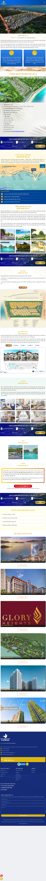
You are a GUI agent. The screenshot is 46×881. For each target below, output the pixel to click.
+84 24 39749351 (5, 750)
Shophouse (18, 777)
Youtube (33, 772)
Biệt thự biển (18, 776)
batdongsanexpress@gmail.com (8, 752)
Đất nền (17, 779)
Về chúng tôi (2, 770)
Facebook (33, 770)
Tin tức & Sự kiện (3, 772)
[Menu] (44, 2)
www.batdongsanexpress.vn (8, 754)
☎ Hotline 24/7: (23, 486)
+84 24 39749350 (5, 748)
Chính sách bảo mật (39, 819)
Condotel (18, 774)
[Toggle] (2, 514)
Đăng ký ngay (23, 815)
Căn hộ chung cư (19, 770)
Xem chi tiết (22, 565)
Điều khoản (33, 819)
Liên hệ (1, 776)
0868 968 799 (8, 760)
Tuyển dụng (2, 774)
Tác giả (28, 819)
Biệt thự (17, 772)
